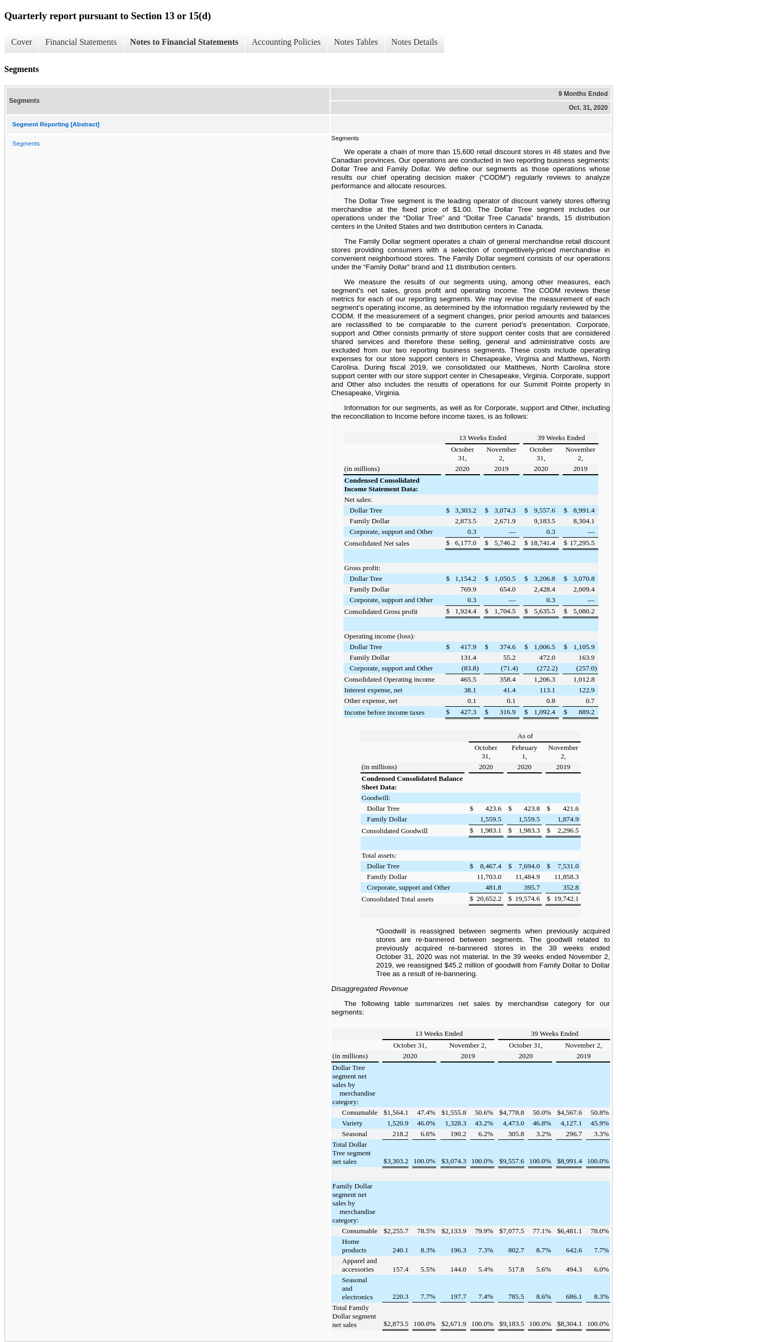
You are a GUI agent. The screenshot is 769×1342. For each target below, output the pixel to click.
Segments (26, 143)
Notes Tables (356, 41)
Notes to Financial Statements (184, 41)
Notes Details (414, 41)
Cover (21, 41)
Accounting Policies (286, 41)
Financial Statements (81, 41)
